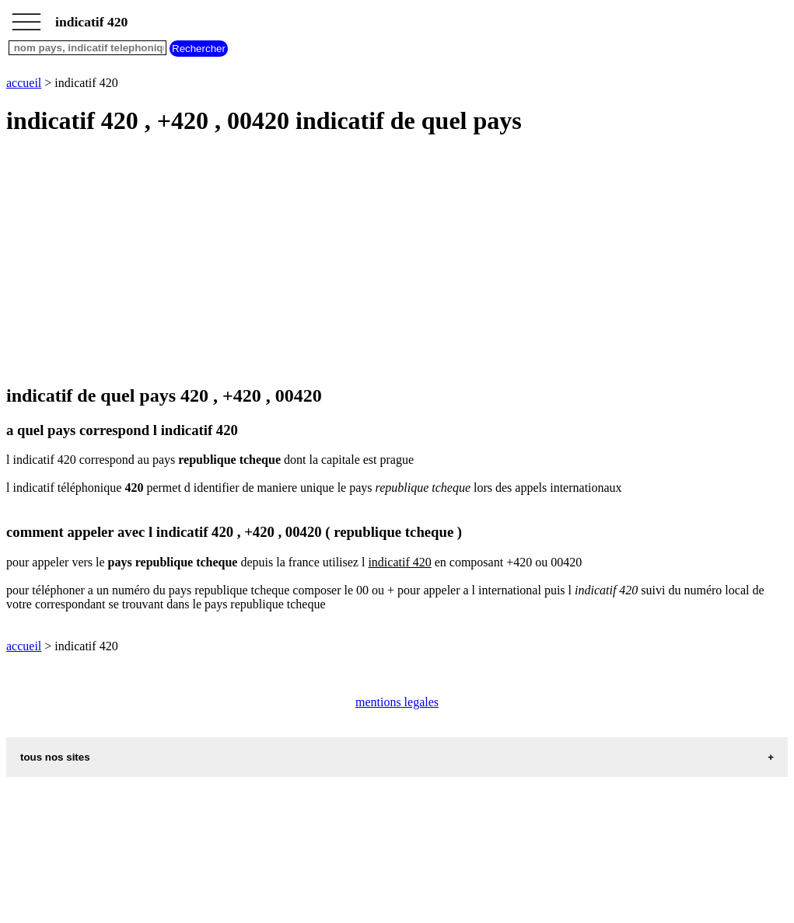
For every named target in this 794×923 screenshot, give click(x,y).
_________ (26, 17)
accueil (23, 82)
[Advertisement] (397, 261)
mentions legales (397, 702)
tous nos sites (55, 757)
